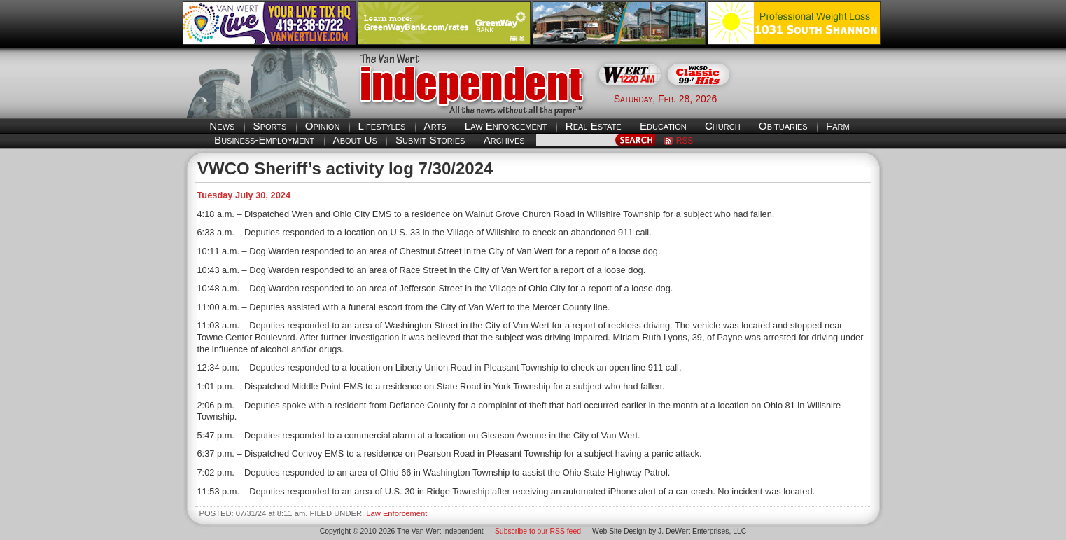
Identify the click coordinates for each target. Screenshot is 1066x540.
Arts (435, 126)
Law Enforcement (506, 126)
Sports (270, 126)
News (221, 126)
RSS (685, 141)
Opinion (322, 126)
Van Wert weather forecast (814, 98)
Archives (504, 140)
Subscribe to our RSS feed (538, 531)
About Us (355, 140)
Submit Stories (430, 140)
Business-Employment (264, 140)
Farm (838, 126)
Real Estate (594, 126)
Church (723, 126)
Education (663, 126)
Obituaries (783, 126)
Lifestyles (382, 126)
